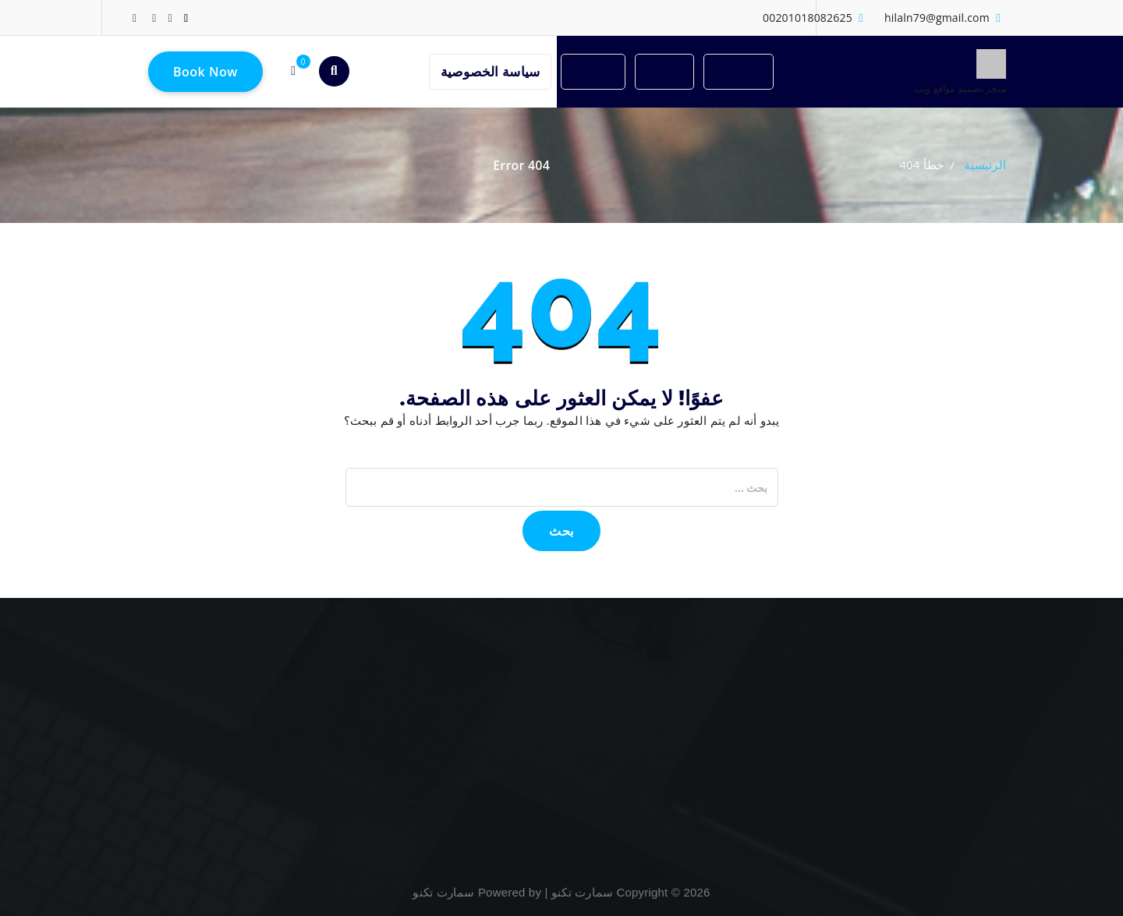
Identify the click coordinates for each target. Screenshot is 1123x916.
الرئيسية (738, 71)
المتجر (664, 71)
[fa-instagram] (134, 17)
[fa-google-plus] (154, 17)
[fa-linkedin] (186, 17)
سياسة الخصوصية (490, 71)
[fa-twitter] (170, 17)
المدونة (592, 71)
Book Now (205, 71)
